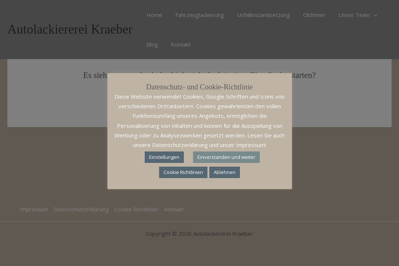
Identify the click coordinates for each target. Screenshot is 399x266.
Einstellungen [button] (164, 157)
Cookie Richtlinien (183, 172)
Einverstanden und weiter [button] (226, 157)
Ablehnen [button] (224, 172)
